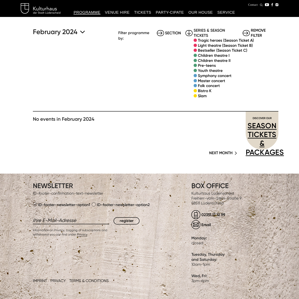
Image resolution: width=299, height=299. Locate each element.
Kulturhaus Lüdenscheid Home (40, 8)
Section (173, 33)
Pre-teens (207, 65)
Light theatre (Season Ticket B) (225, 45)
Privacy (82, 234)
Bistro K (204, 90)
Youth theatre (210, 70)
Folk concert (209, 85)
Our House (200, 12)
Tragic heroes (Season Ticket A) (226, 40)
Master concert (211, 80)
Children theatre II (214, 60)
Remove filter (258, 33)
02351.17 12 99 (213, 214)
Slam (202, 96)
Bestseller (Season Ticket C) (222, 50)
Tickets (142, 12)
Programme (87, 12)
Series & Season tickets (209, 33)
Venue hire (117, 12)
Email (206, 224)
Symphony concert (214, 75)
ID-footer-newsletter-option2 (121, 204)
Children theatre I (214, 55)
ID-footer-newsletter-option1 (62, 204)
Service (226, 12)
